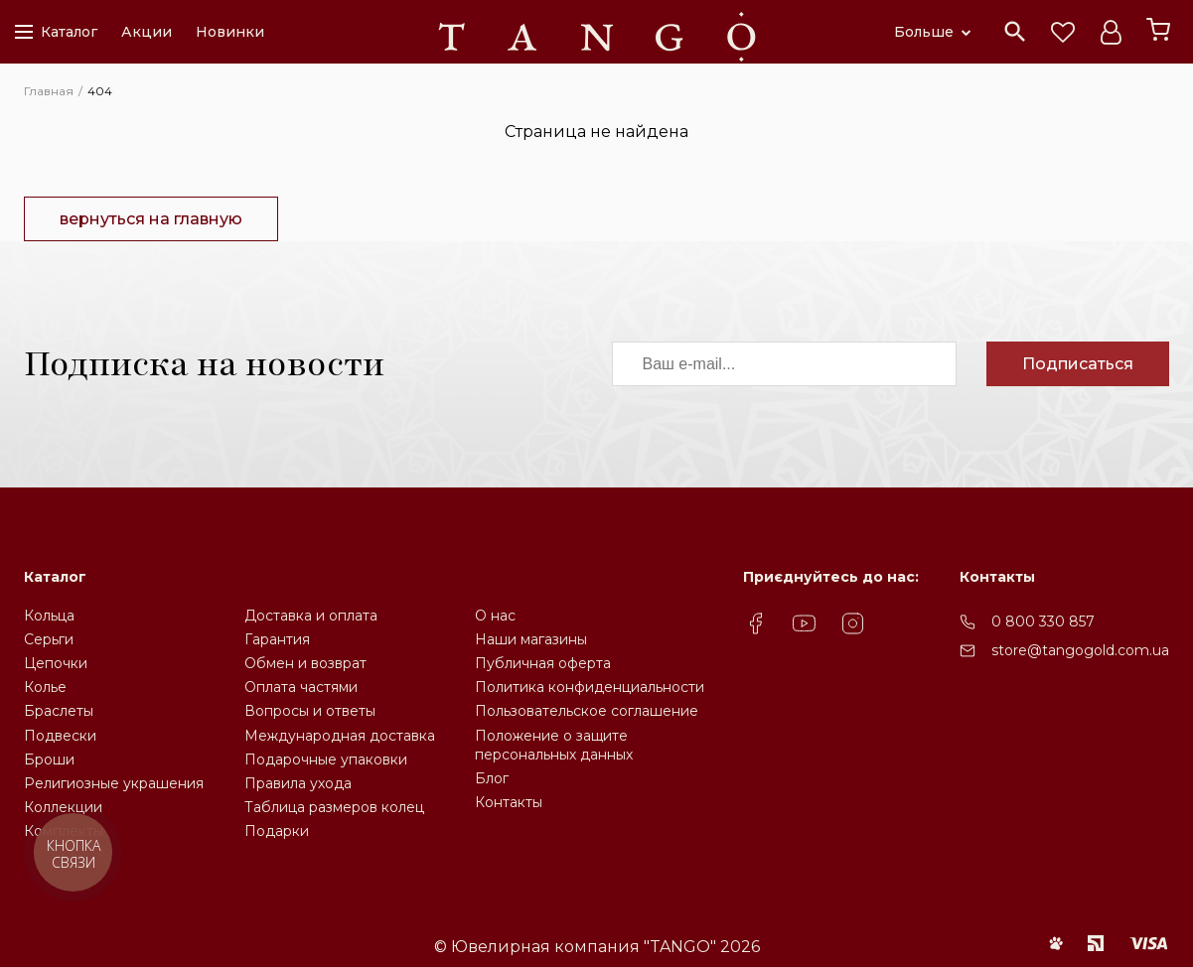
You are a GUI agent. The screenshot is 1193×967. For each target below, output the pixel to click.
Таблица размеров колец (334, 807)
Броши (49, 759)
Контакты (508, 802)
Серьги (49, 639)
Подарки (276, 831)
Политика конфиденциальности (589, 687)
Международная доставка (339, 736)
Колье (45, 687)
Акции (146, 32)
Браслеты (58, 711)
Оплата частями (301, 687)
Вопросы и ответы (309, 711)
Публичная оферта (543, 663)
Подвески (60, 736)
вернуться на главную (151, 218)
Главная (49, 90)
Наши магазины (531, 639)
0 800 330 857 (1043, 621)
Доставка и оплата (310, 615)
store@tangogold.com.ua (1080, 650)
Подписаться (1077, 363)
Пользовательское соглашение (586, 711)
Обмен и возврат (305, 663)
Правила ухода (298, 783)
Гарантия (277, 639)
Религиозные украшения (114, 783)
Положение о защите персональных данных (554, 745)
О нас (495, 615)
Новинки (230, 32)
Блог (492, 778)
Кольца (49, 615)
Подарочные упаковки (325, 759)
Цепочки (55, 663)
